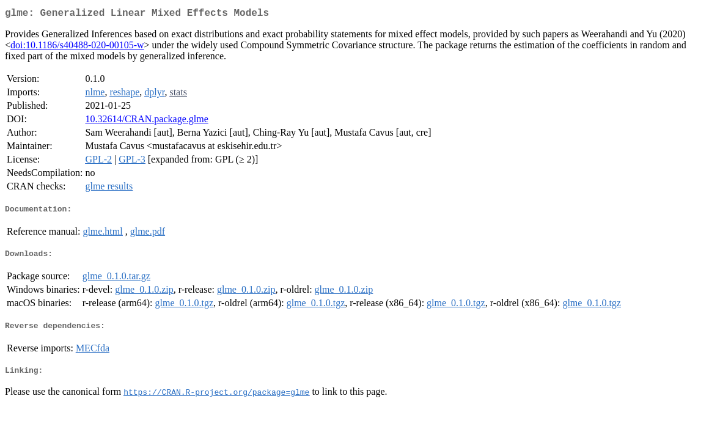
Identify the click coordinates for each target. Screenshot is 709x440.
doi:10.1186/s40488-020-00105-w (77, 47)
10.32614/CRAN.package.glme (146, 121)
